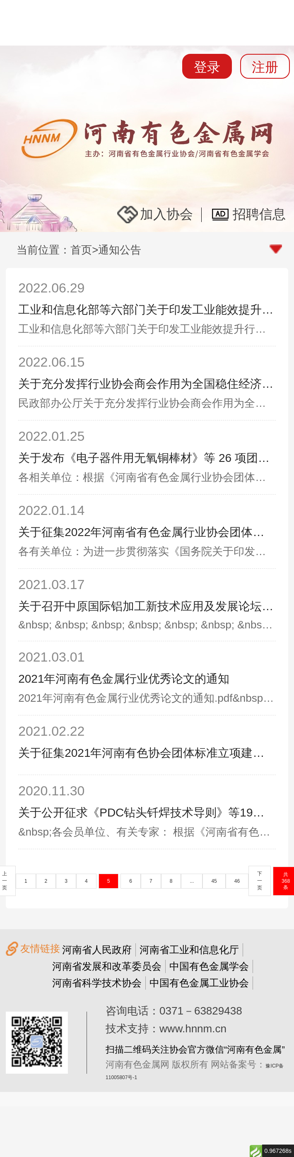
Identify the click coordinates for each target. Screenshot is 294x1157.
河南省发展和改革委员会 (106, 966)
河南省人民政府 (97, 949)
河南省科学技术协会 (97, 982)
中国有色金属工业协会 (199, 982)
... (192, 881)
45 (214, 881)
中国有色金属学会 (209, 966)
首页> (84, 250)
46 (237, 881)
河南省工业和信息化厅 (189, 949)
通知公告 (119, 250)
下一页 (259, 881)
